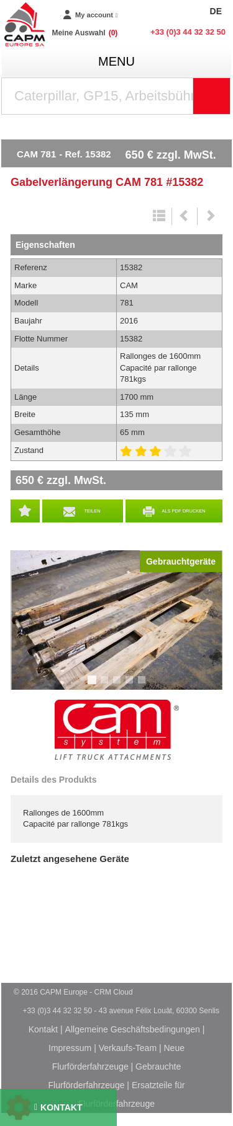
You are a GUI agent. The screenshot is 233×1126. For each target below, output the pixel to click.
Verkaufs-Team (128, 1048)
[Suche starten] (212, 96)
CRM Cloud (113, 992)
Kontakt (43, 1029)
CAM (117, 730)
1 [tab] (93, 685)
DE (216, 11)
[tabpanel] (116, 620)
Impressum (69, 1048)
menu (116, 61)
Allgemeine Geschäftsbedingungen (132, 1029)
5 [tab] (143, 685)
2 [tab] (106, 685)
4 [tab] (131, 685)
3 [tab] (118, 685)
